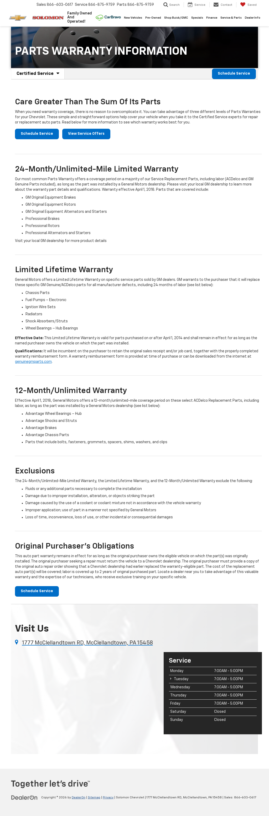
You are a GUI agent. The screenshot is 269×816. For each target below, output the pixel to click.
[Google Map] (85, 693)
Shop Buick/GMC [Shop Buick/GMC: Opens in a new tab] (176, 17)
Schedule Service (234, 74)
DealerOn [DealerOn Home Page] (78, 797)
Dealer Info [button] (252, 17)
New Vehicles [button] (133, 17)
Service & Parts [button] (231, 17)
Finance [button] (211, 17)
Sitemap (94, 797)
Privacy (108, 797)
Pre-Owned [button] (153, 17)
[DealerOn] (24, 797)
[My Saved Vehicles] (248, 4)
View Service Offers (86, 134)
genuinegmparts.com (33, 362)
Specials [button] (197, 17)
